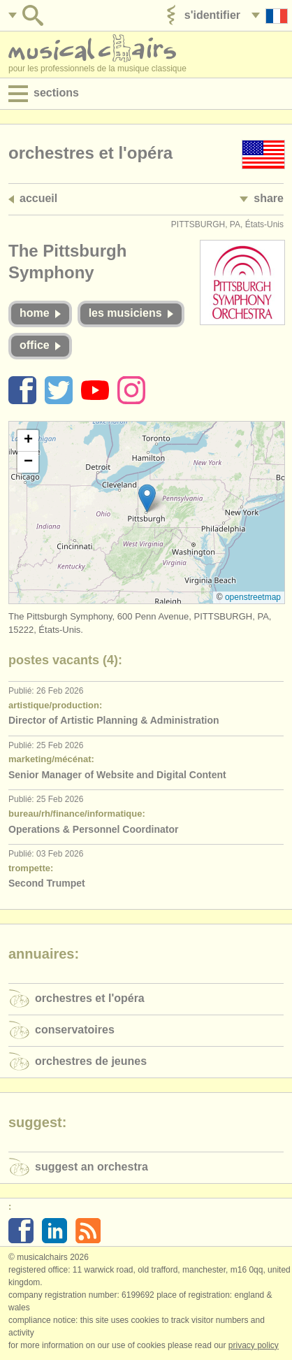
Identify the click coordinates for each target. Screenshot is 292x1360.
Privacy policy (253, 1345)
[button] (147, 498)
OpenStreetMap (253, 597)
